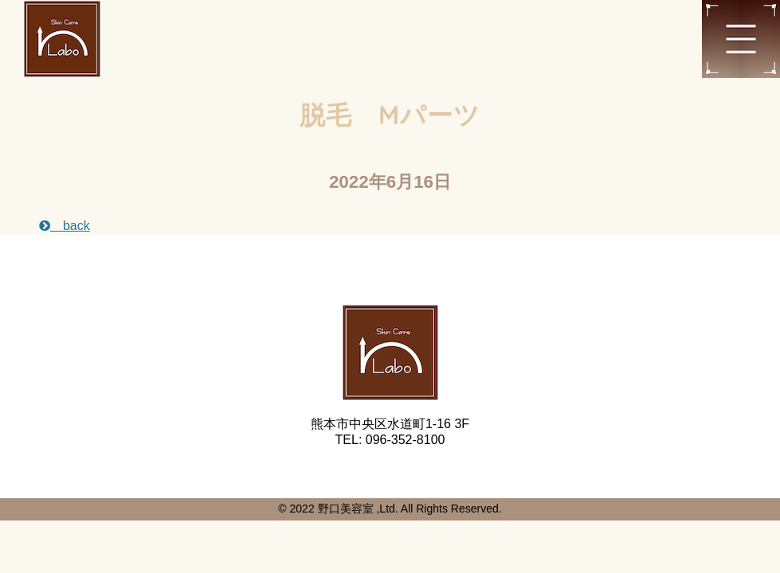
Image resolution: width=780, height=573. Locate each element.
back (64, 225)
